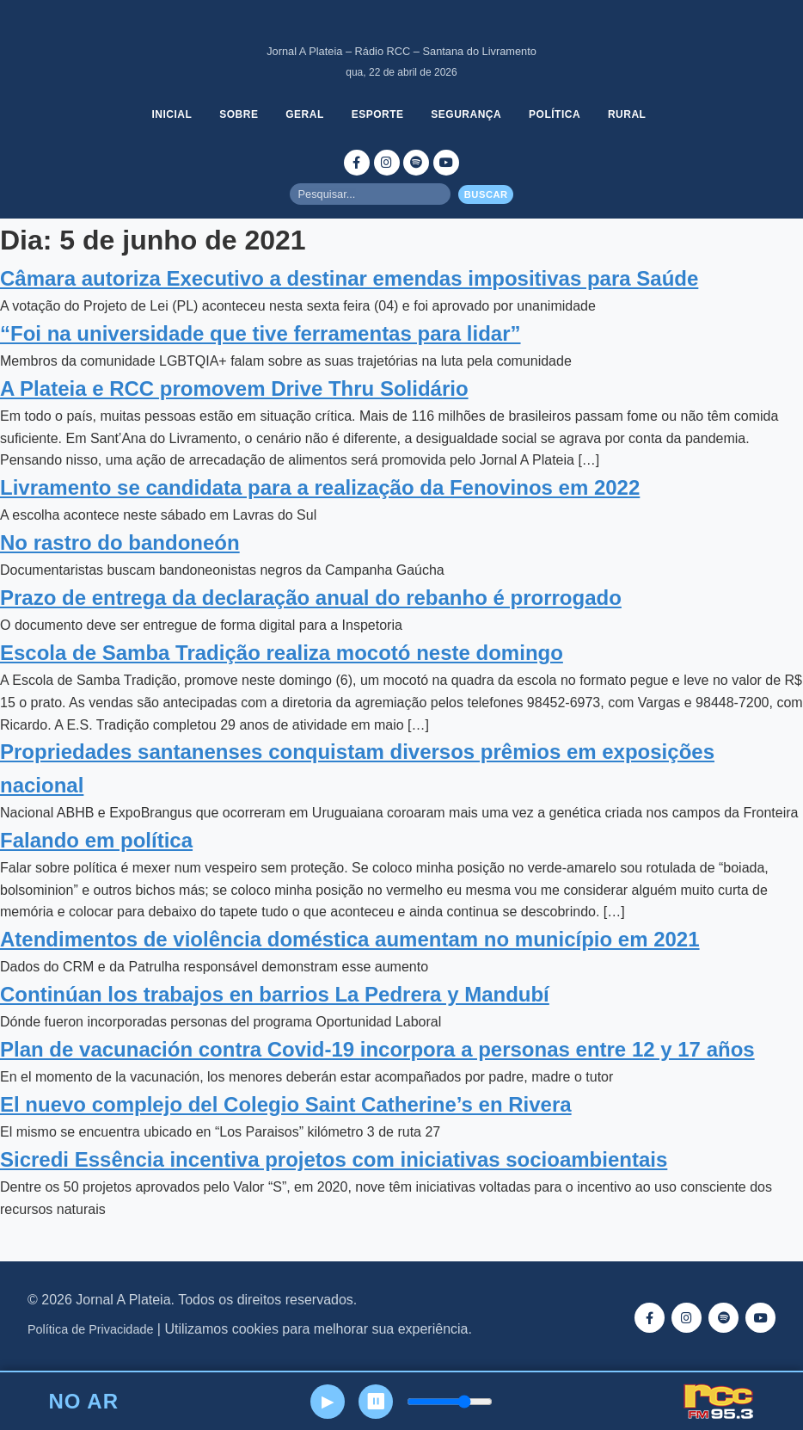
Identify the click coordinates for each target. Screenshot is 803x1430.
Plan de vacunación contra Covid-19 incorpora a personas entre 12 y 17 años (377, 1049)
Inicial (172, 114)
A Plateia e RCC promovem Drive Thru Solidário (234, 388)
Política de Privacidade (90, 1329)
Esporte (378, 114)
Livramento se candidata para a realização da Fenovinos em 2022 (320, 487)
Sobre (238, 114)
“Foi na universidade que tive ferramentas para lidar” (260, 333)
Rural (628, 114)
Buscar (486, 194)
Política (555, 114)
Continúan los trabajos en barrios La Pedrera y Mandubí (274, 994)
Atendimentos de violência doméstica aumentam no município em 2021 (350, 939)
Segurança (467, 114)
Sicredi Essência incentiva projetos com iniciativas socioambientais (333, 1159)
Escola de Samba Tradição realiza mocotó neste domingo (281, 652)
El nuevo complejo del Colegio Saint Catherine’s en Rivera (286, 1104)
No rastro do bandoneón (120, 542)
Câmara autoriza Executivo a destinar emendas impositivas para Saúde (349, 278)
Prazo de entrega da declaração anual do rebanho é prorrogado (311, 597)
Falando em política (96, 840)
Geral (305, 114)
